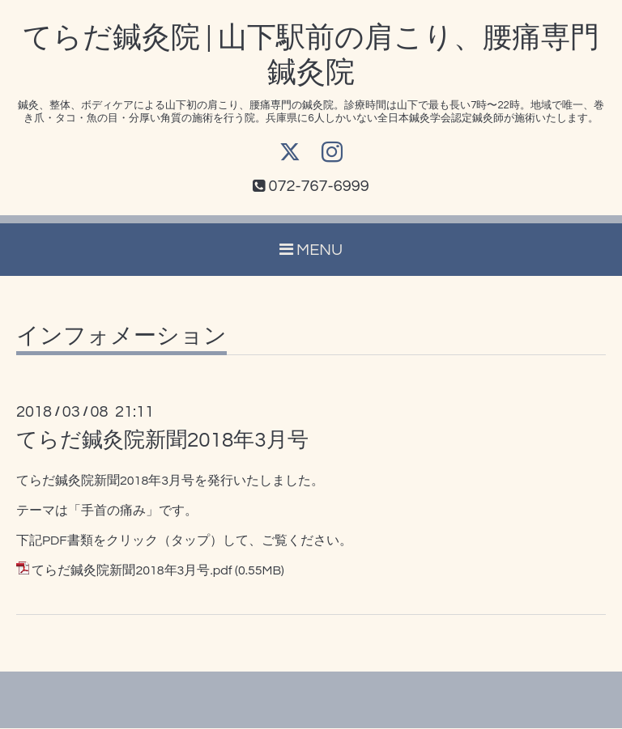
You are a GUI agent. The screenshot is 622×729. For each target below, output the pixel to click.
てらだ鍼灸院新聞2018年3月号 (162, 440)
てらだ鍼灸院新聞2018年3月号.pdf (132, 571)
